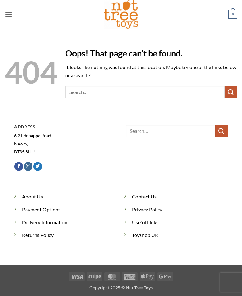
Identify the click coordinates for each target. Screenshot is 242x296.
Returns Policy (38, 235)
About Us (32, 196)
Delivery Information (44, 222)
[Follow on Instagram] (28, 166)
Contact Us (144, 196)
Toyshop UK (145, 235)
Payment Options (41, 209)
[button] (8, 14)
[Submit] (231, 92)
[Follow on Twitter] (37, 166)
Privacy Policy (147, 209)
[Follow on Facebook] (18, 166)
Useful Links (145, 222)
